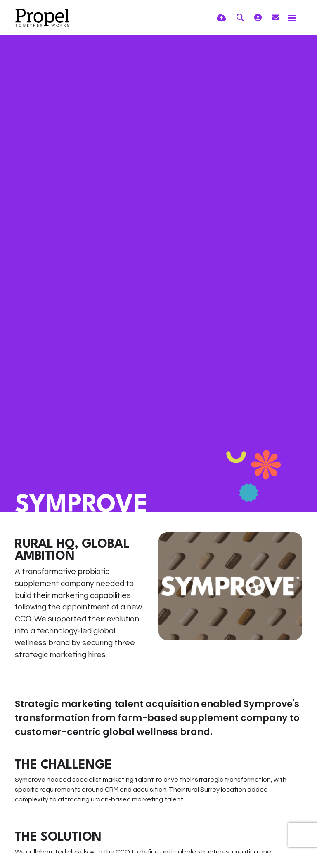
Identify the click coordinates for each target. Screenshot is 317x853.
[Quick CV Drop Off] (221, 18)
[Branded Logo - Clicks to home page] (42, 18)
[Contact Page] (275, 18)
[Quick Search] (240, 18)
